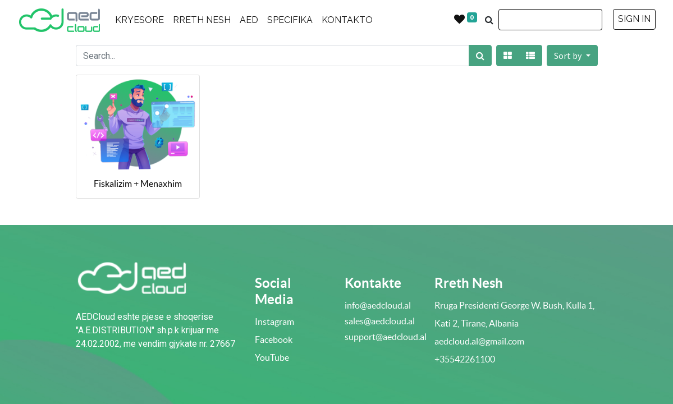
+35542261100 (464, 359)
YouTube (272, 357)
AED (249, 20)
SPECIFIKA (290, 20)
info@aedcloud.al (378, 305)
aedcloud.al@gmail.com (479, 341)
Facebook (273, 339)
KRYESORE (139, 20)
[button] (572, 55)
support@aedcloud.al (386, 337)
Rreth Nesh (468, 283)
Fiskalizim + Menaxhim (138, 183)
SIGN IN (634, 18)
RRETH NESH (202, 20)
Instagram (274, 321)
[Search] (480, 55)
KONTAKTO (347, 20)
